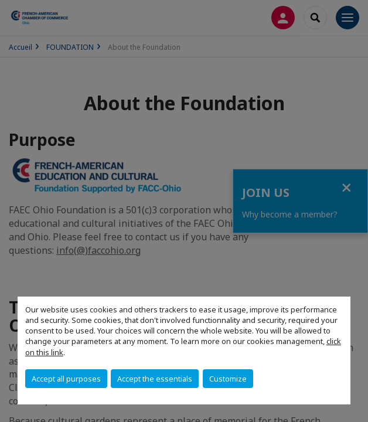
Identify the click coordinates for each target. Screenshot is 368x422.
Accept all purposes (66, 378)
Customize (228, 378)
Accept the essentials (154, 378)
